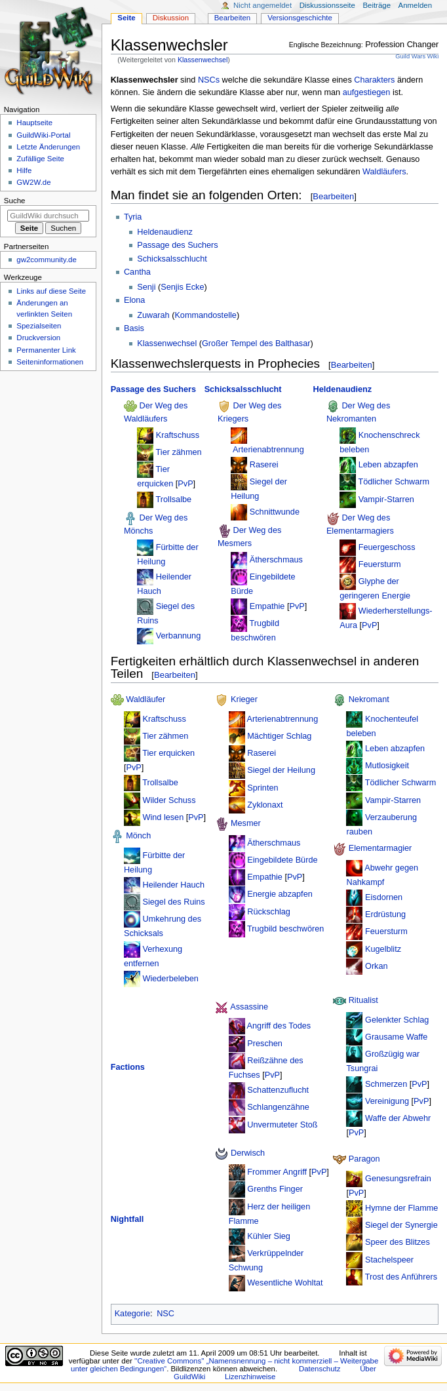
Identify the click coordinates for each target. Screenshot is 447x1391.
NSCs (209, 80)
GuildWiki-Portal (43, 135)
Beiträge (376, 5)
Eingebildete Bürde (282, 860)
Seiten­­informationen (49, 362)
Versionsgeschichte (299, 18)
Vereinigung (387, 1101)
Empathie (267, 606)
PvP (185, 483)
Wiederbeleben (170, 978)
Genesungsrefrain (398, 1178)
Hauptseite (34, 123)
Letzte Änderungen (48, 147)
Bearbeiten (333, 196)
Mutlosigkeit (387, 765)
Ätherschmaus (276, 559)
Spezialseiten (38, 326)
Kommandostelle (205, 315)
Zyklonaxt (264, 805)
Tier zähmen (179, 452)
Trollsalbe (174, 498)
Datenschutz (320, 1369)
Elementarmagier (380, 848)
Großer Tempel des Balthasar (256, 343)
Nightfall (127, 1219)
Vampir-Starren (386, 498)
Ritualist (363, 1001)
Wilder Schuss (168, 799)
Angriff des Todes (279, 1025)
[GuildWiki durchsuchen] (48, 216)
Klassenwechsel (202, 60)
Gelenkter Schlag (397, 1020)
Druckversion (38, 338)
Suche (15, 201)
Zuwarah (153, 315)
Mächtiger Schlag (279, 736)
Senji (146, 287)
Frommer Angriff (277, 1172)
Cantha (137, 272)
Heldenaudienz (165, 232)
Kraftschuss (177, 435)
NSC (165, 1313)
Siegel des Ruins (173, 902)
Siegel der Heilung (281, 770)
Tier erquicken (168, 753)
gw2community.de (46, 260)
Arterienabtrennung (268, 449)
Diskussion (171, 18)
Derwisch (248, 1153)
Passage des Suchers (177, 245)
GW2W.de (33, 182)
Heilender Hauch (173, 885)
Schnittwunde (275, 512)
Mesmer (246, 824)
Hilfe (23, 170)
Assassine (249, 1006)
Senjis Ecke (182, 287)
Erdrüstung (385, 914)
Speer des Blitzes (397, 1242)
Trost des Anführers (401, 1277)
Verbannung (178, 635)
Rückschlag (268, 911)
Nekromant (369, 700)
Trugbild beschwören (285, 928)
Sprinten (262, 787)
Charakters (374, 80)
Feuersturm (380, 564)
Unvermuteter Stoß (282, 1124)
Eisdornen (383, 897)
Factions (128, 1067)
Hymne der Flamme (401, 1208)
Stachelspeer (389, 1259)
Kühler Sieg (268, 1236)
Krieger (244, 700)
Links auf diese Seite (51, 291)
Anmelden (415, 5)
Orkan (376, 966)
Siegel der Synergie (401, 1225)
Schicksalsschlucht (171, 259)
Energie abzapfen (279, 894)
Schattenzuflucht (278, 1090)
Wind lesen (163, 817)
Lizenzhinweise (250, 1377)
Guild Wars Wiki (416, 56)
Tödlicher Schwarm (394, 481)
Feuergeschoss (387, 546)
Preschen (264, 1043)
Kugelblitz (383, 949)
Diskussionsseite (327, 5)
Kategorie (132, 1313)
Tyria (133, 217)
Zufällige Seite (40, 159)
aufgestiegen (367, 92)
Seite (126, 18)
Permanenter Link (45, 350)
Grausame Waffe (396, 1037)
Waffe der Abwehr (398, 1118)
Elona (134, 300)
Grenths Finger (275, 1189)
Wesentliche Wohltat (284, 1282)
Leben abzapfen (388, 464)
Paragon (364, 1159)
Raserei (264, 464)
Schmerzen (386, 1084)
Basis (134, 328)
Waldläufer (145, 700)
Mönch (138, 836)
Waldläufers (384, 171)
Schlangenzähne (278, 1107)
